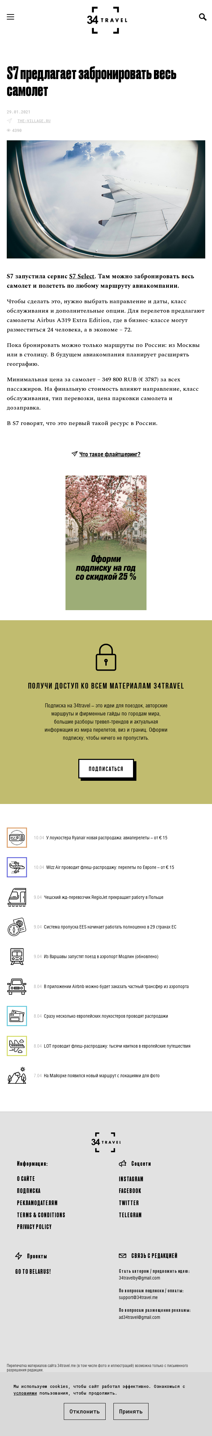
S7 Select (82, 276)
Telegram (130, 1215)
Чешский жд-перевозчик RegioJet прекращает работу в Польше (98, 897)
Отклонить (85, 1411)
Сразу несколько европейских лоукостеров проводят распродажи (101, 1016)
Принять (131, 1411)
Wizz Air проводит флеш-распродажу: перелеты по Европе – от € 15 (104, 867)
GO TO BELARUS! (33, 1271)
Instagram (131, 1179)
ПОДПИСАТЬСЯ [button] (106, 769)
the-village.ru (34, 120)
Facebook (130, 1190)
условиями (25, 1393)
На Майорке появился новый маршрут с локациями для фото (97, 1075)
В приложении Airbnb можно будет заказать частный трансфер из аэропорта (111, 986)
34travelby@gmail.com (139, 1278)
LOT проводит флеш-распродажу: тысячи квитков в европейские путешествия (112, 1046)
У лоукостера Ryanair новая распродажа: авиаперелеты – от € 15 (100, 837)
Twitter (129, 1202)
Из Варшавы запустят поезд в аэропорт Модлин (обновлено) (96, 956)
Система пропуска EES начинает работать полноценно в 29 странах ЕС (105, 926)
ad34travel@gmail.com (139, 1317)
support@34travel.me (138, 1297)
